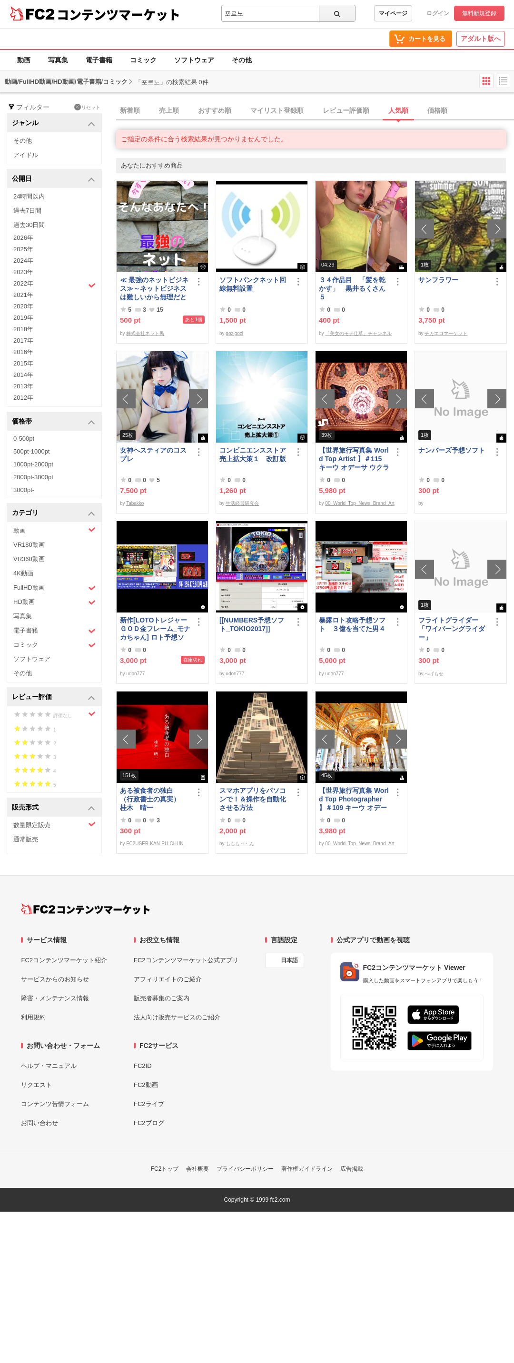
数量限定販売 (54, 824)
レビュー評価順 (346, 110)
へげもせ (434, 673)
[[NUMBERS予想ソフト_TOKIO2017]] (251, 624)
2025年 (23, 249)
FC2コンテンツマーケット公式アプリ (186, 960)
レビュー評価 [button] (53, 697)
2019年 (23, 317)
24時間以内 (29, 196)
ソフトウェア (194, 60)
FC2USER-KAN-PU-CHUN (154, 843)
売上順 (169, 110)
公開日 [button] (53, 179)
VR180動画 (29, 544)
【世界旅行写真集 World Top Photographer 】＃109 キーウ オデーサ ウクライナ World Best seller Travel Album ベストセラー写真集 (354, 799)
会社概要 (197, 1168)
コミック (143, 60)
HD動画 (54, 602)
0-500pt (23, 438)
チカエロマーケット (446, 333)
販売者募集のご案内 (161, 998)
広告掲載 (351, 1168)
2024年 (23, 260)
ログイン (437, 13)
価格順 (437, 110)
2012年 (23, 397)
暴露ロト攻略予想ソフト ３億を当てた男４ (352, 624)
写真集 (58, 60)
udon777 (135, 673)
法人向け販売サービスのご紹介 (177, 1017)
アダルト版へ (481, 38)
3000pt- (23, 490)
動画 (23, 60)
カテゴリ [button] (53, 513)
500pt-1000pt (31, 451)
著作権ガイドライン (307, 1168)
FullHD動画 (54, 588)
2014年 (23, 374)
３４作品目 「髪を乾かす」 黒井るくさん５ (352, 288)
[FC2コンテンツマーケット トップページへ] (85, 909)
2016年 (23, 352)
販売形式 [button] (53, 807)
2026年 (23, 237)
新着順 (130, 110)
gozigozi (234, 333)
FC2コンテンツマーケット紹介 (64, 960)
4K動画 (23, 573)
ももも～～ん (240, 843)
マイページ (393, 13)
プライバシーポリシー (245, 1168)
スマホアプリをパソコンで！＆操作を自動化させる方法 (252, 799)
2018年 (23, 329)
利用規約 (33, 1017)
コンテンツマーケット (118, 14)
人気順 (398, 110)
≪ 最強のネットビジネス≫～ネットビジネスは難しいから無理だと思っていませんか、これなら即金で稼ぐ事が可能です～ (154, 288)
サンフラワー (438, 280)
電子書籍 (99, 60)
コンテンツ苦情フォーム (55, 1103)
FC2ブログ (149, 1122)
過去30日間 (29, 224)
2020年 (23, 306)
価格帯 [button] (53, 421)
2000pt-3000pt (33, 477)
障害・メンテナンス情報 (55, 998)
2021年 (23, 294)
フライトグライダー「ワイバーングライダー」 (451, 628)
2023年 (23, 272)
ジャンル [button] (53, 123)
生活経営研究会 (242, 503)
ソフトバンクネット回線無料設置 (252, 284)
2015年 (23, 363)
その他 (242, 60)
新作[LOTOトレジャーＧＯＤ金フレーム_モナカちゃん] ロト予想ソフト (155, 629)
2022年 (54, 284)
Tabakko (135, 503)
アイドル (25, 154)
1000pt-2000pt (33, 464)
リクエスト (36, 1084)
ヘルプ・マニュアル (49, 1065)
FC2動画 (146, 1084)
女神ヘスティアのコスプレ (153, 454)
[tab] (315, 110)
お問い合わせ (39, 1122)
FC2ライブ (149, 1103)
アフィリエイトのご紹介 (168, 979)
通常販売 (25, 839)
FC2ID (143, 1065)
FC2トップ (165, 1168)
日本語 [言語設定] (289, 960)
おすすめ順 (214, 110)
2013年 (23, 386)
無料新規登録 (479, 13)
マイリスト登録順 (277, 110)
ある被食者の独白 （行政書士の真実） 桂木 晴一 (153, 799)
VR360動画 (29, 559)
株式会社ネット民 (145, 333)
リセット (87, 107)
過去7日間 (27, 210)
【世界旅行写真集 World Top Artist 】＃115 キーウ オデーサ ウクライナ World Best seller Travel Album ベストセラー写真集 (354, 459)
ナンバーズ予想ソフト (451, 450)
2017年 (23, 340)
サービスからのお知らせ (55, 979)
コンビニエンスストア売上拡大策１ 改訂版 (252, 454)
